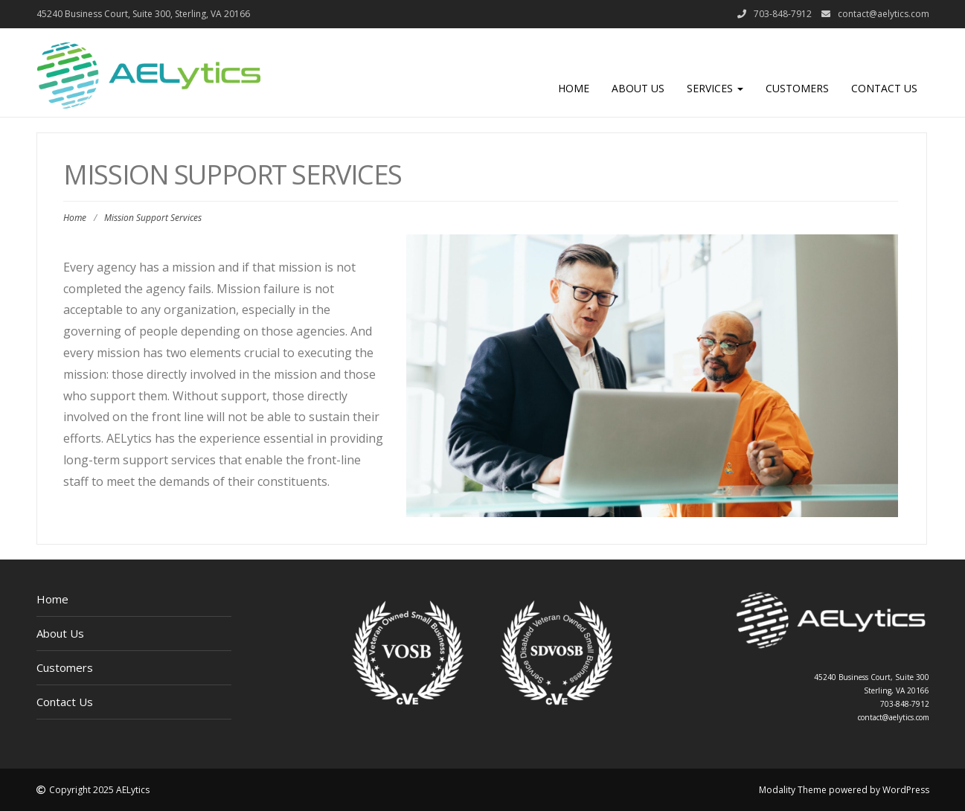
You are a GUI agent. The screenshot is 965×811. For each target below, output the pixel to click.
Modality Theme (793, 789)
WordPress (905, 789)
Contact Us (884, 88)
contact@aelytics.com (883, 13)
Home (573, 88)
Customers (797, 88)
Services (715, 88)
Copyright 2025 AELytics (99, 789)
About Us (638, 88)
